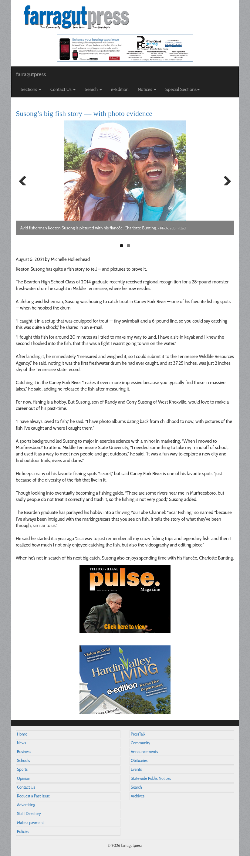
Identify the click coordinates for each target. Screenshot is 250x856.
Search (136, 787)
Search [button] (93, 89)
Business (24, 751)
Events (136, 769)
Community (140, 743)
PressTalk (138, 734)
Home (22, 734)
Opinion (23, 778)
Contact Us (26, 787)
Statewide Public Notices (151, 778)
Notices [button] (147, 89)
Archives (137, 796)
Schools (23, 760)
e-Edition (120, 89)
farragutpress (31, 74)
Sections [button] (31, 89)
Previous (25, 179)
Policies (23, 831)
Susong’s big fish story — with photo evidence (84, 113)
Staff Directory (29, 813)
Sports (22, 769)
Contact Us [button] (63, 89)
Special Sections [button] (182, 89)
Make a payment (30, 822)
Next (225, 179)
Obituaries (139, 760)
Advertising (26, 805)
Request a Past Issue (33, 796)
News (21, 743)
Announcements (144, 751)
